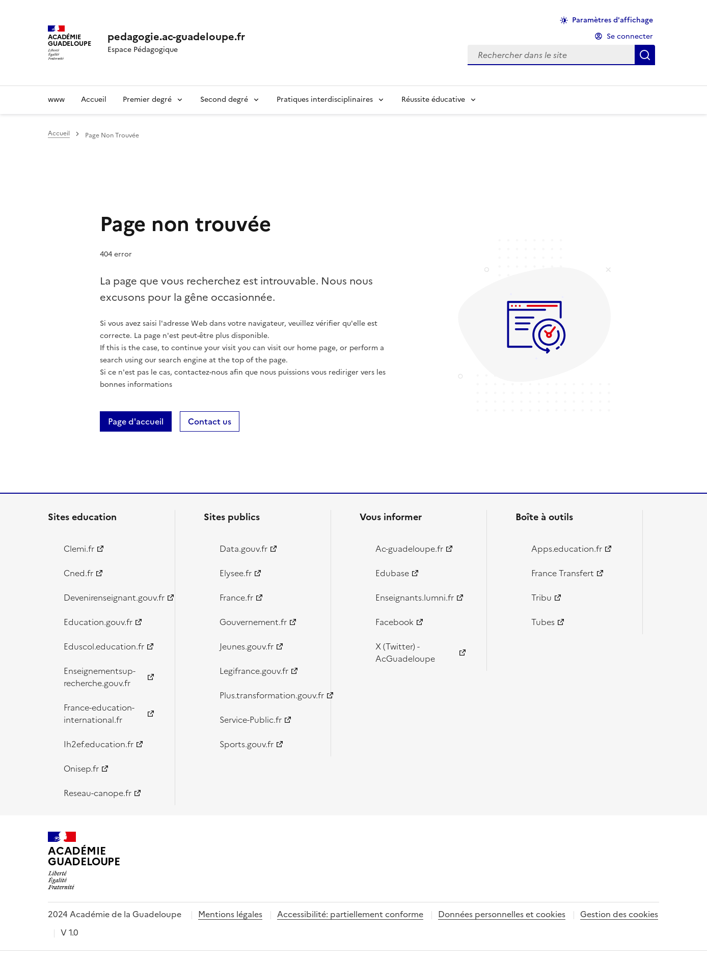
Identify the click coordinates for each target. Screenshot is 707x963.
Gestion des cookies (619, 914)
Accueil (93, 99)
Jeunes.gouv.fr (247, 646)
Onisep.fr (81, 768)
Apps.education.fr (566, 549)
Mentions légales (230, 914)
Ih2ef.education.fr (98, 744)
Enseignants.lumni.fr (414, 597)
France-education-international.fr (99, 713)
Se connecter (630, 36)
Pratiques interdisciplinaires (325, 99)
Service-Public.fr (251, 720)
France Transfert (562, 573)
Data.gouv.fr (243, 549)
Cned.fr (78, 573)
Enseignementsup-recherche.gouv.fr (99, 677)
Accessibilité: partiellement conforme (350, 914)
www (56, 99)
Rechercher (645, 55)
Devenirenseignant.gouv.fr (113, 597)
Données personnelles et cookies (501, 914)
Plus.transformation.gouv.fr (269, 695)
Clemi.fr (79, 549)
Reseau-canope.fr (97, 793)
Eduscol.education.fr (104, 646)
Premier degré (147, 99)
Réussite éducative (433, 99)
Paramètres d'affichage (612, 20)
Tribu (541, 597)
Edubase (392, 573)
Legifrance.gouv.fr (254, 671)
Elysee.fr (236, 573)
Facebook (394, 622)
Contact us (209, 421)
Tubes (543, 622)
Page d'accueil (136, 421)
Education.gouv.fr (98, 622)
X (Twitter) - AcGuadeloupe (405, 652)
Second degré (224, 99)
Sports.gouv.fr (247, 744)
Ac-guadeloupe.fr (409, 549)
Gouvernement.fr (253, 622)
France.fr (236, 597)
